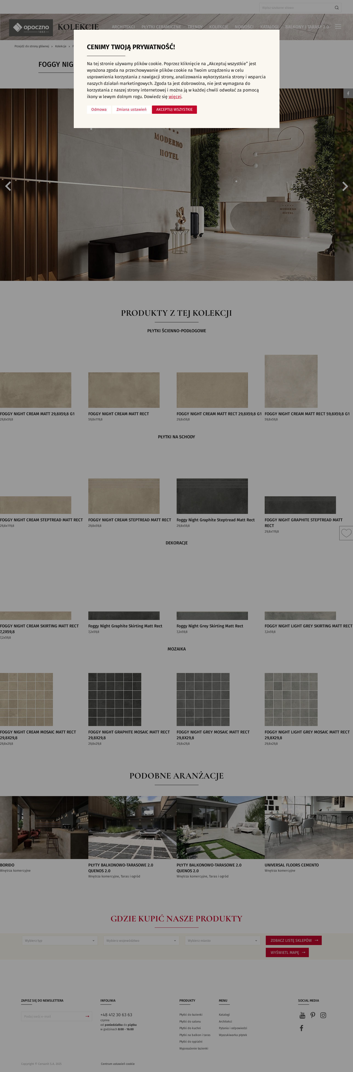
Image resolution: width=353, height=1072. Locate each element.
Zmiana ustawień (131, 110)
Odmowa (99, 110)
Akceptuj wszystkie (174, 110)
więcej (175, 97)
